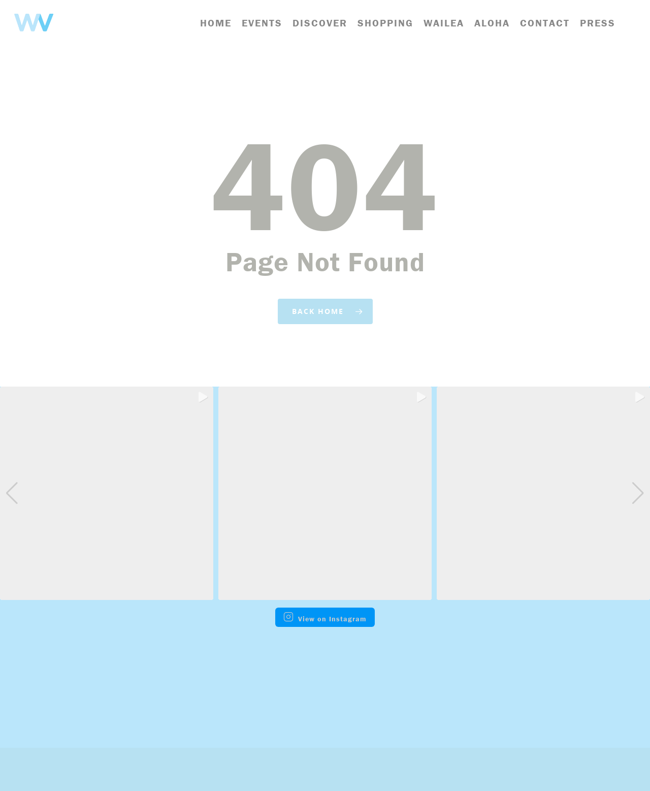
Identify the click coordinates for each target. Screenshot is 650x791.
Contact (545, 23)
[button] (325, 593)
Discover (319, 23)
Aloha (492, 23)
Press (597, 23)
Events (262, 23)
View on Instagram (325, 617)
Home (216, 23)
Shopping (385, 23)
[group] (106, 493)
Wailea (444, 23)
